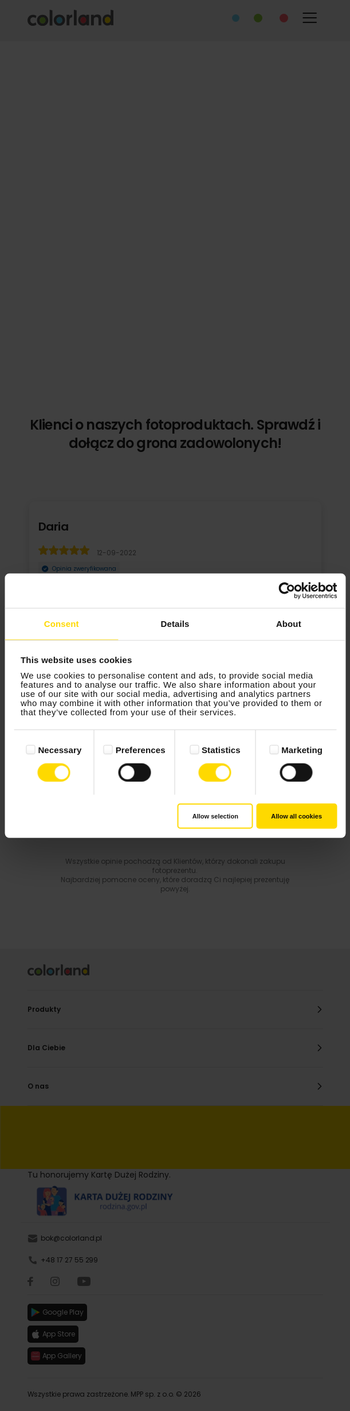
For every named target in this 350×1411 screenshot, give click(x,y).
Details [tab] (175, 624)
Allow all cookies (296, 815)
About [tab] (288, 624)
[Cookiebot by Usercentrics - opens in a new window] (287, 590)
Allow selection (215, 815)
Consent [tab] (61, 624)
